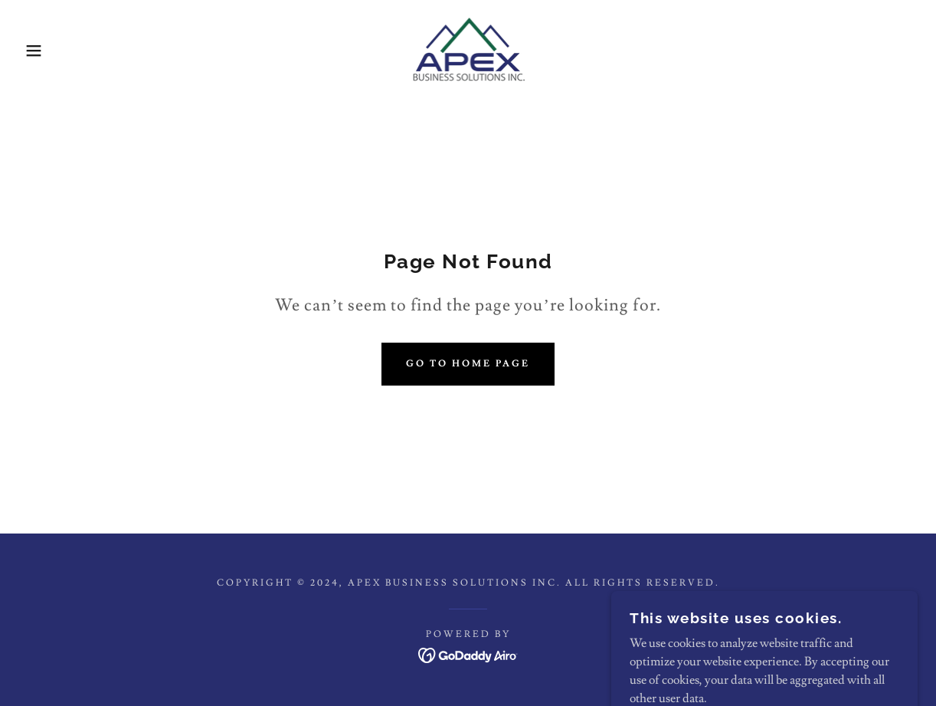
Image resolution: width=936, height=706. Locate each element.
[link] (468, 47)
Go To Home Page (468, 363)
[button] (46, 50)
